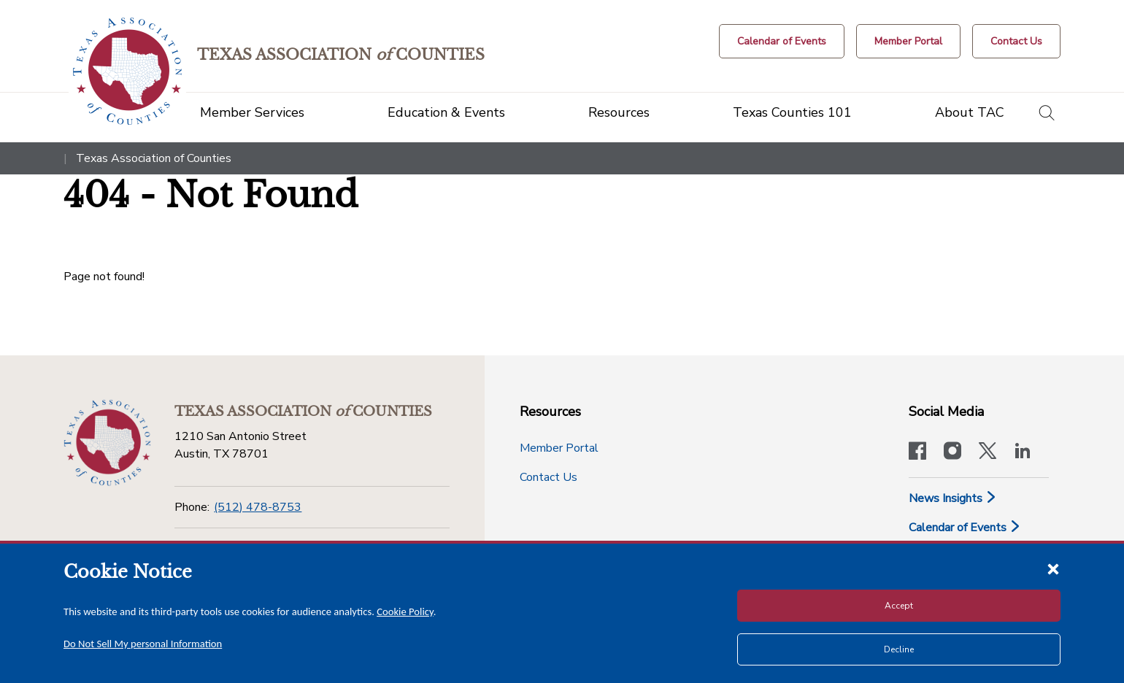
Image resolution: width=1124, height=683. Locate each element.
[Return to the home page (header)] (127, 71)
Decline (899, 649)
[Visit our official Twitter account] (987, 452)
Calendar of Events (965, 528)
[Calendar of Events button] (781, 41)
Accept (899, 605)
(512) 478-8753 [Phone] (257, 507)
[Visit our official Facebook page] (917, 452)
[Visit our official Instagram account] (952, 452)
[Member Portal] (908, 41)
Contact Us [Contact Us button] (548, 477)
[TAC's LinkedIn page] (1022, 452)
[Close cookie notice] (1053, 568)
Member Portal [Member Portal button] (559, 448)
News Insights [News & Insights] (953, 498)
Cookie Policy (405, 611)
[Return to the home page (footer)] (107, 443)
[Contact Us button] (1016, 41)
